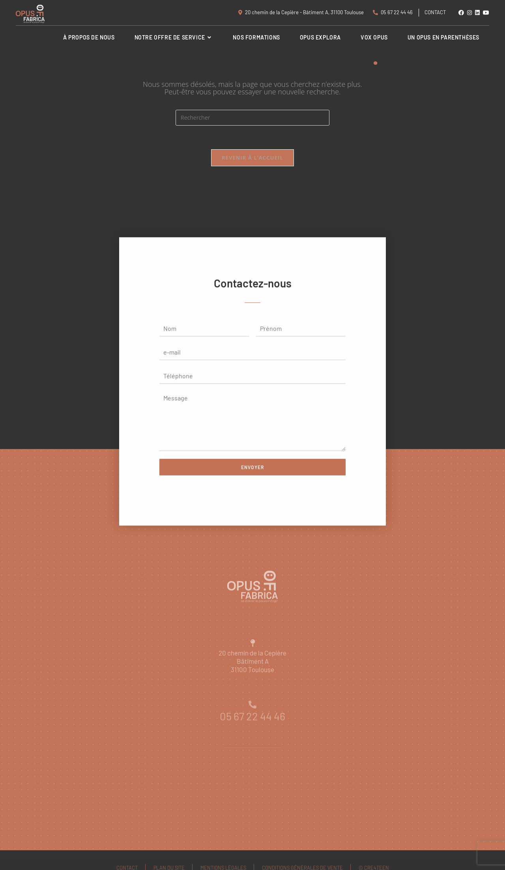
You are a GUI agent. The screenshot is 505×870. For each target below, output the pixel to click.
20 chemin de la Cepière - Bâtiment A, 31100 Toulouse (301, 12)
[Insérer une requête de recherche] (252, 118)
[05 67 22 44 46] (252, 717)
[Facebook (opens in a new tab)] (461, 13)
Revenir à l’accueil (252, 157)
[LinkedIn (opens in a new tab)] (477, 13)
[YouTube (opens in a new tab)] (485, 13)
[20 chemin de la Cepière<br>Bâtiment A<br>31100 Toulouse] (252, 661)
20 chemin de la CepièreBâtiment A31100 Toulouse (252, 678)
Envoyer (252, 474)
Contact (435, 12)
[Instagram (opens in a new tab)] (469, 13)
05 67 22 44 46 (393, 12)
